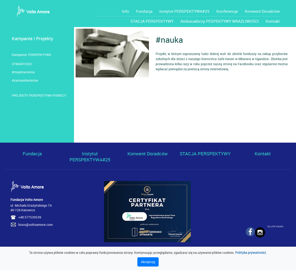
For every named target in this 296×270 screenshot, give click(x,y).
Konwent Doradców (262, 11)
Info (125, 11)
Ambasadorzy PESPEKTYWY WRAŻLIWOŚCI (219, 21)
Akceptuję (148, 262)
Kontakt (273, 21)
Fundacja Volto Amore (26, 199)
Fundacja (144, 11)
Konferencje (227, 11)
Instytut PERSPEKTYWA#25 (184, 11)
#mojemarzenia (23, 72)
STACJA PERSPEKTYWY (151, 21)
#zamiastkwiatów (25, 80)
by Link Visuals (275, 226)
